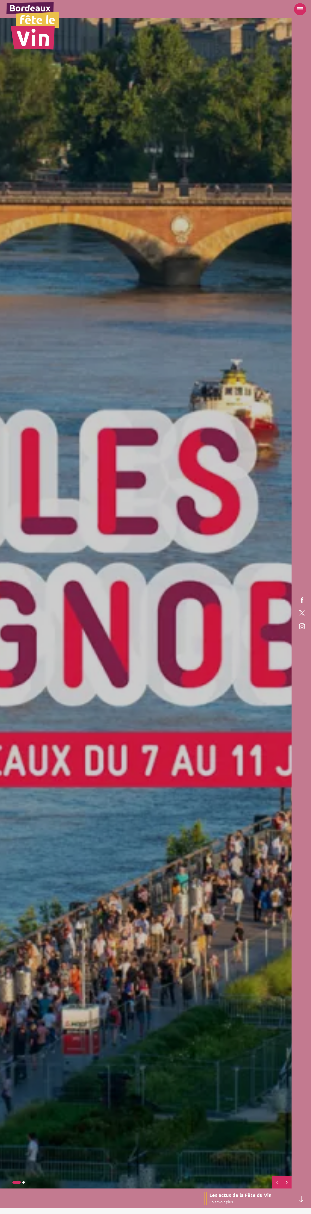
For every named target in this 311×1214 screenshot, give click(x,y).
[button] (16, 1182)
